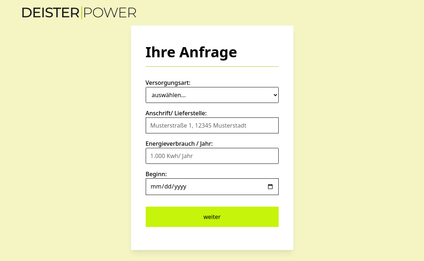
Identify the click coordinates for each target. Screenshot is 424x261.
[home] (79, 13)
